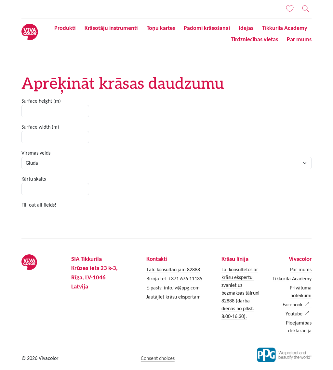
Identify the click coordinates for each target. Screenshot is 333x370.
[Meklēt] (306, 9)
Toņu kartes (161, 28)
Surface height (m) (41, 101)
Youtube (294, 314)
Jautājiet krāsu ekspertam (173, 297)
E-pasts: (155, 288)
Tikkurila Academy (284, 28)
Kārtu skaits (33, 179)
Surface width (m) (40, 127)
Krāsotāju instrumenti (111, 28)
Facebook (292, 304)
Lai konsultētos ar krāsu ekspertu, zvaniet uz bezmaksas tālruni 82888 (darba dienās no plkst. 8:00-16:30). (240, 292)
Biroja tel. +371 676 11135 (174, 278)
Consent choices (158, 358)
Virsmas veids (35, 153)
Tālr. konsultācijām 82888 (173, 269)
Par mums (299, 39)
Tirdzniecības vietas (254, 39)
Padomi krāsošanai (207, 28)
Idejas (246, 28)
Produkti (65, 28)
